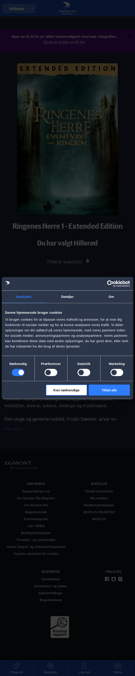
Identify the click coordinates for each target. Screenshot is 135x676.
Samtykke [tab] (24, 296)
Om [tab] (111, 296)
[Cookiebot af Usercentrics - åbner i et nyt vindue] (110, 283)
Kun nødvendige (66, 390)
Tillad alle (109, 390)
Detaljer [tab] (67, 296)
